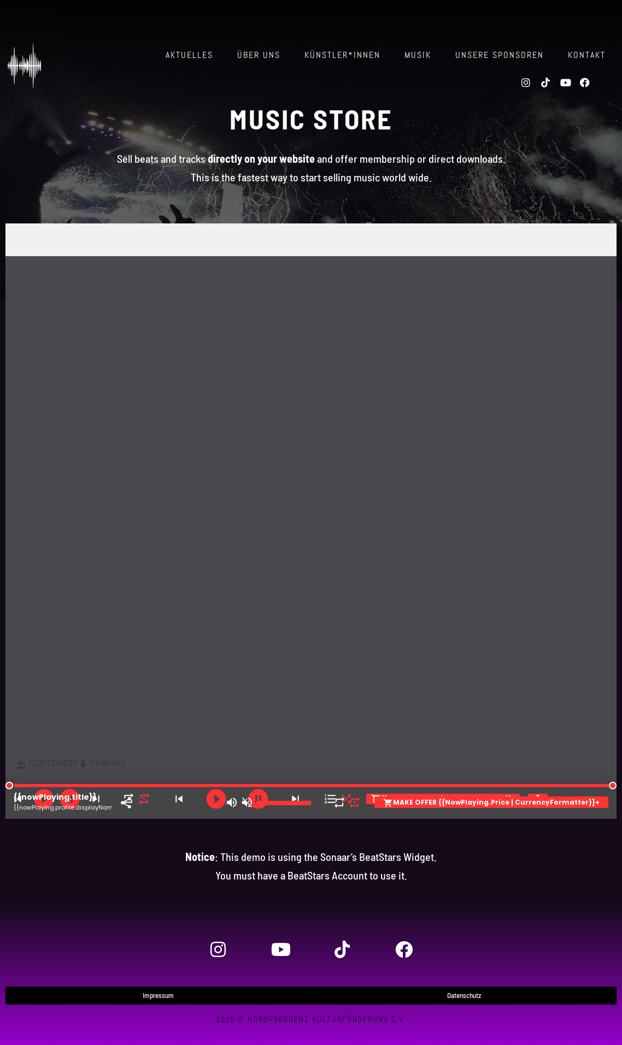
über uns (258, 55)
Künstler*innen (342, 55)
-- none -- (311, 521)
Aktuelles (189, 55)
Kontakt (587, 55)
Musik (417, 55)
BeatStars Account (327, 875)
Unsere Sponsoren (499, 55)
